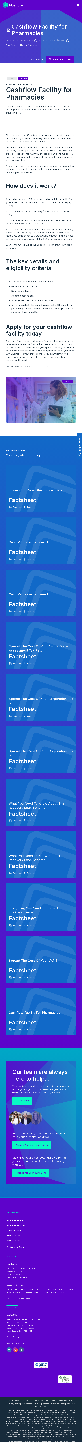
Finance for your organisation (32, 1145)
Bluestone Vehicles (16, 1220)
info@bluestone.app (20, 1277)
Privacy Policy (14, 1404)
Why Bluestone (14, 1230)
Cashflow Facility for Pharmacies (22, 45)
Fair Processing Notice (31, 1404)
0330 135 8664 (25, 1331)
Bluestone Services (16, 1225)
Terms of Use (37, 1401)
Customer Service (15, 1285)
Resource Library (52, 40)
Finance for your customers (31, 1172)
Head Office (12, 1264)
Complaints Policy (22, 1298)
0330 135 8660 (34, 1319)
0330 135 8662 (28, 1325)
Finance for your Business (19, 40)
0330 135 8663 (29, 1328)
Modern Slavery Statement (53, 1404)
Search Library (17, 1235)
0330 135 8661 (22, 1322)
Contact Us (12, 1315)
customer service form (59, 1292)
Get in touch (22, 1100)
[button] (78, 5)
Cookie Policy (50, 1401)
